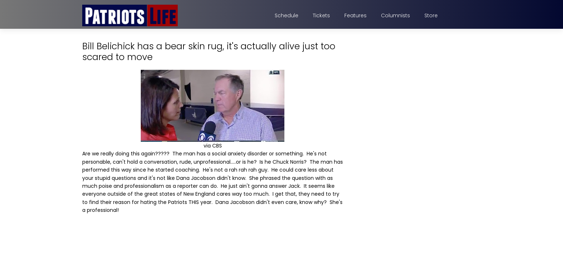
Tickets (321, 15)
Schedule (286, 15)
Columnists (395, 15)
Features (355, 15)
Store (431, 15)
